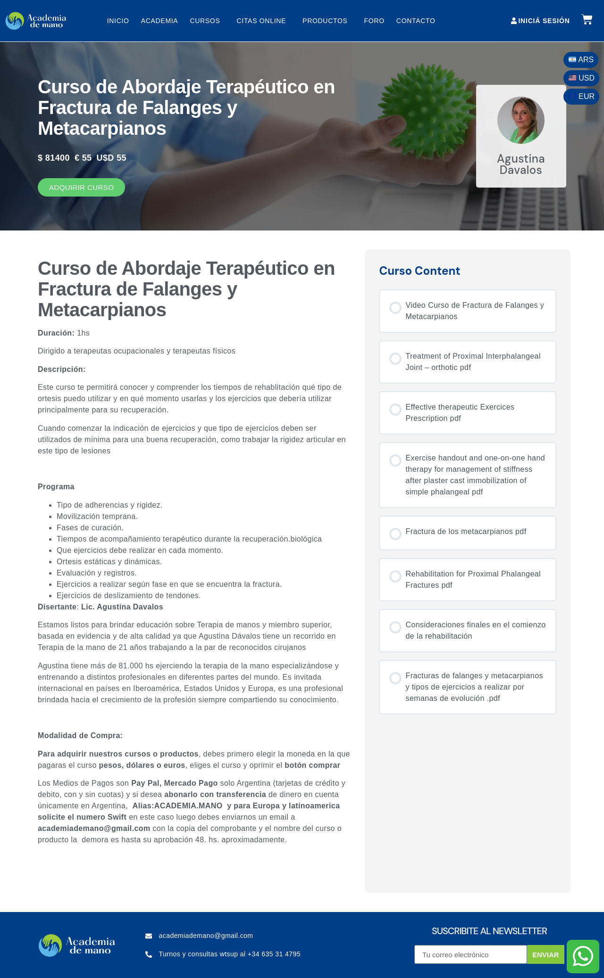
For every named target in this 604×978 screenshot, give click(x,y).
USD (582, 78)
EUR (582, 96)
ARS (581, 60)
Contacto (416, 21)
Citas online (263, 20)
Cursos (207, 20)
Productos (327, 20)
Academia (159, 21)
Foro (374, 21)
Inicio (118, 21)
